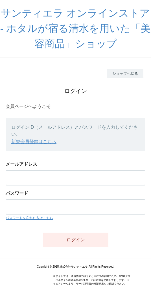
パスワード (17, 193)
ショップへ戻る (125, 73)
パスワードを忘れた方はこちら (29, 218)
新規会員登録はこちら (33, 141)
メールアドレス (21, 164)
